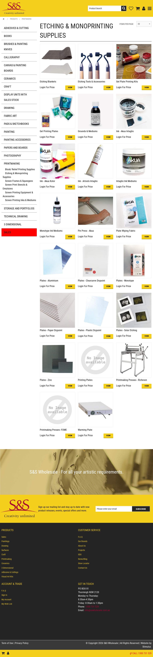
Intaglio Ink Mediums (126, 181)
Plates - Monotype (125, 280)
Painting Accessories (17, 139)
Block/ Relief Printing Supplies (20, 169)
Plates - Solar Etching (126, 330)
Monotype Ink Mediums (51, 230)
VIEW (70, 87)
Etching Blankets (48, 81)
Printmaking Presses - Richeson (131, 380)
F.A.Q (80, 537)
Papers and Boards (15, 147)
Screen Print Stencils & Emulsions (15, 186)
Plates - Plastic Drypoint (89, 330)
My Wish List (7, 604)
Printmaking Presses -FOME (53, 429)
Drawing (9, 107)
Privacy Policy (21, 643)
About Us (82, 546)
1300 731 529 (92, 606)
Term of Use (8, 643)
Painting (9, 131)
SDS (79, 554)
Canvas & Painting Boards (15, 68)
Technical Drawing (16, 216)
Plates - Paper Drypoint (51, 330)
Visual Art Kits (7, 576)
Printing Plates (85, 380)
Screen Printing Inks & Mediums (20, 200)
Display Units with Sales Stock (15, 97)
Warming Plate (85, 429)
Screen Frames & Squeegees (19, 181)
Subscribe (141, 509)
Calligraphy (12, 57)
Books (8, 36)
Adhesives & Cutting (16, 28)
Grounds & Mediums (87, 131)
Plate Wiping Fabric (125, 230)
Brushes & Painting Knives (16, 46)
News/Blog (82, 559)
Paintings (5, 541)
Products (13, 19)
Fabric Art (10, 115)
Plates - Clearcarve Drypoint (91, 280)
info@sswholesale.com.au (97, 610)
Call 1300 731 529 (141, 653)
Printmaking (27, 19)
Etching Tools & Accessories (91, 81)
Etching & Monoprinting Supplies (15, 175)
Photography (12, 155)
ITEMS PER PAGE (126, 24)
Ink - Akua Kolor (47, 181)
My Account (6, 599)
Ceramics (10, 78)
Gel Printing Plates (49, 131)
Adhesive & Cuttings (10, 572)
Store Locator (83, 563)
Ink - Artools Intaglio (88, 181)
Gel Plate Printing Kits (127, 81)
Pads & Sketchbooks (16, 123)
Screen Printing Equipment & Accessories (18, 194)
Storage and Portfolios (19, 208)
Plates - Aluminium (49, 280)
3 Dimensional (13, 224)
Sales (7, 232)
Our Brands (82, 541)
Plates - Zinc (46, 380)
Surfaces (5, 550)
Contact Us (82, 568)
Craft (7, 86)
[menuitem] (38, 537)
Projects (81, 550)
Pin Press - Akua (86, 230)
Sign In (4, 595)
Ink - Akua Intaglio (125, 131)
